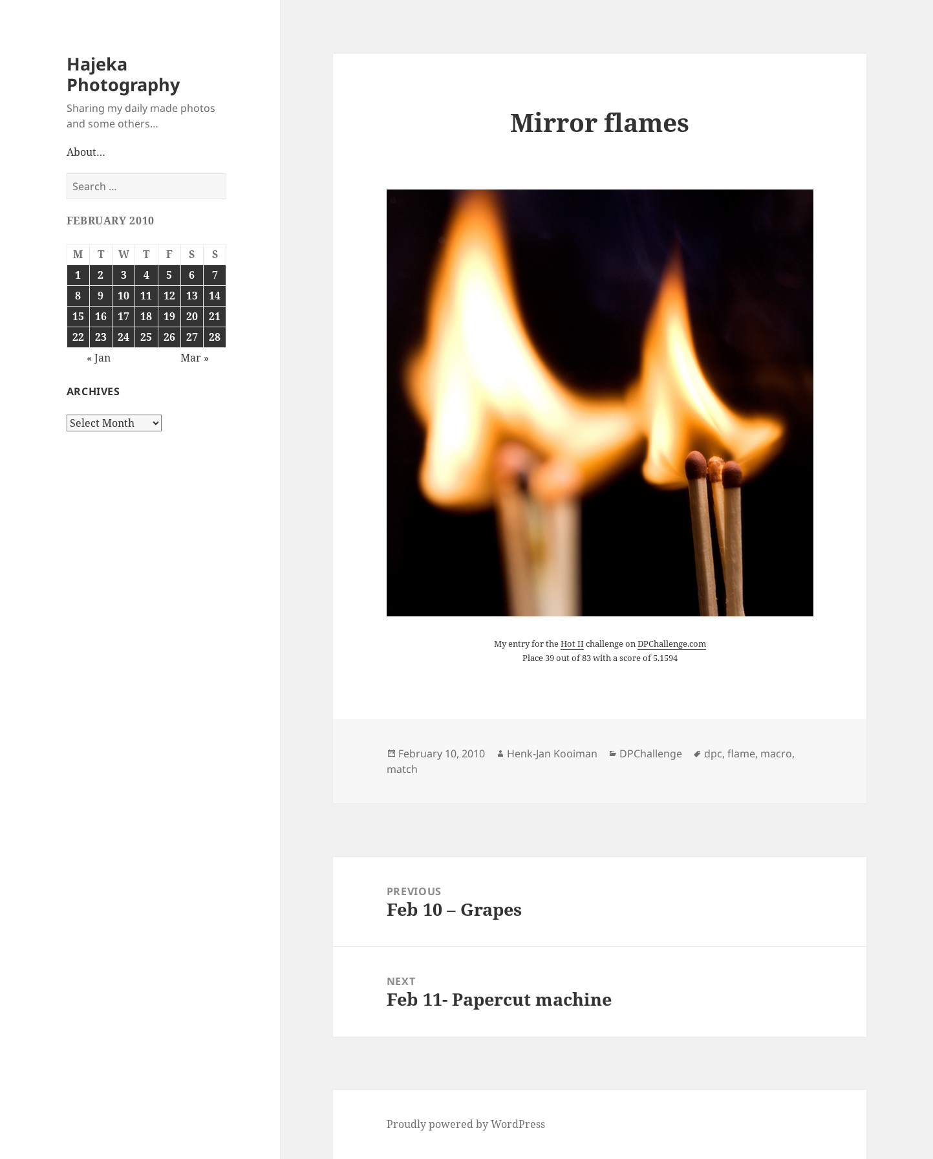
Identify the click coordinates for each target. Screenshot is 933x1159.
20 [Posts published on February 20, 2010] (192, 316)
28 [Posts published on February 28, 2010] (214, 337)
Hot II (572, 643)
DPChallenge (650, 753)
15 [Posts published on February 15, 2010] (78, 316)
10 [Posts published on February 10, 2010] (123, 295)
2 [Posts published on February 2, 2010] (100, 275)
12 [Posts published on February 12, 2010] (169, 295)
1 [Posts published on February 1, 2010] (78, 275)
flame (741, 753)
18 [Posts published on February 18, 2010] (146, 316)
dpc (713, 753)
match (402, 769)
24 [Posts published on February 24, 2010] (123, 337)
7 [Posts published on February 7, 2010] (215, 275)
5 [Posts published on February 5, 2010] (169, 275)
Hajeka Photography (123, 74)
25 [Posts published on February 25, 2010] (146, 337)
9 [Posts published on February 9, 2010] (100, 295)
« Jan (99, 358)
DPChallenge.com (672, 643)
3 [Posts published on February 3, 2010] (124, 275)
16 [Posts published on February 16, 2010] (101, 316)
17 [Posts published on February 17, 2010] (123, 316)
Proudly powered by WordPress (466, 1124)
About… (86, 152)
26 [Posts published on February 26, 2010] (169, 337)
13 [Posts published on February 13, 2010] (192, 295)
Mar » (194, 358)
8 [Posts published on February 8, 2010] (78, 295)
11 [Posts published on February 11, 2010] (146, 295)
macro (776, 753)
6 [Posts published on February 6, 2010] (192, 275)
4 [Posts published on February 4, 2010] (146, 275)
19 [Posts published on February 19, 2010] (169, 316)
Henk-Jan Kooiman (552, 753)
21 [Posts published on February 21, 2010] (214, 316)
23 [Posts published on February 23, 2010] (101, 337)
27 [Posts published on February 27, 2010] (192, 337)
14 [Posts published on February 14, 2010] (214, 295)
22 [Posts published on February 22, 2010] (78, 337)
